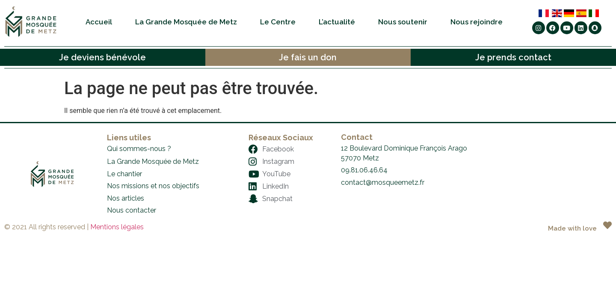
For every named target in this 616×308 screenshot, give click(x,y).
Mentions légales (117, 227)
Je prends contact (513, 57)
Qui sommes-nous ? (139, 149)
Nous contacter (131, 210)
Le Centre (278, 22)
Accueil (99, 22)
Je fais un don (308, 57)
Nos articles (125, 198)
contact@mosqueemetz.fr (382, 182)
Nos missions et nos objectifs (153, 186)
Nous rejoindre (476, 22)
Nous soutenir (402, 22)
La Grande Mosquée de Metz (186, 22)
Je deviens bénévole (102, 57)
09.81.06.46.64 (364, 170)
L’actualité (337, 22)
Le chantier (124, 174)
